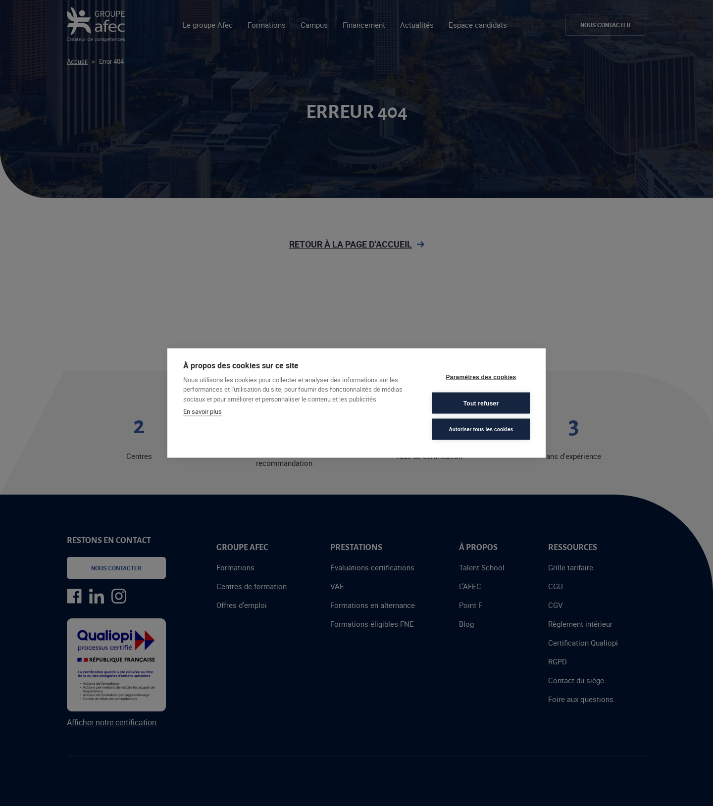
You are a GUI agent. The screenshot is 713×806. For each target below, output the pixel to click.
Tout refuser (481, 403)
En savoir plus (202, 411)
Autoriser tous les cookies (481, 429)
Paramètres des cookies (481, 376)
